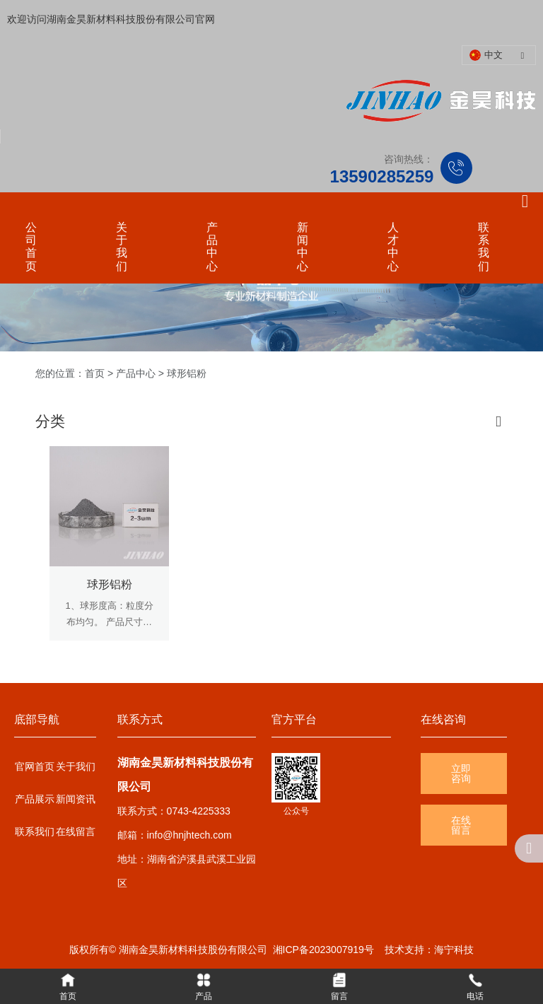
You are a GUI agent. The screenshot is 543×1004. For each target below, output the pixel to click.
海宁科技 (454, 949)
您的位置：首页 (71, 373)
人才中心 (393, 246)
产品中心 (212, 246)
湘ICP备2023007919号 (323, 949)
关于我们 (121, 246)
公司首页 (31, 246)
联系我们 (483, 246)
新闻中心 (302, 246)
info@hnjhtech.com (189, 835)
